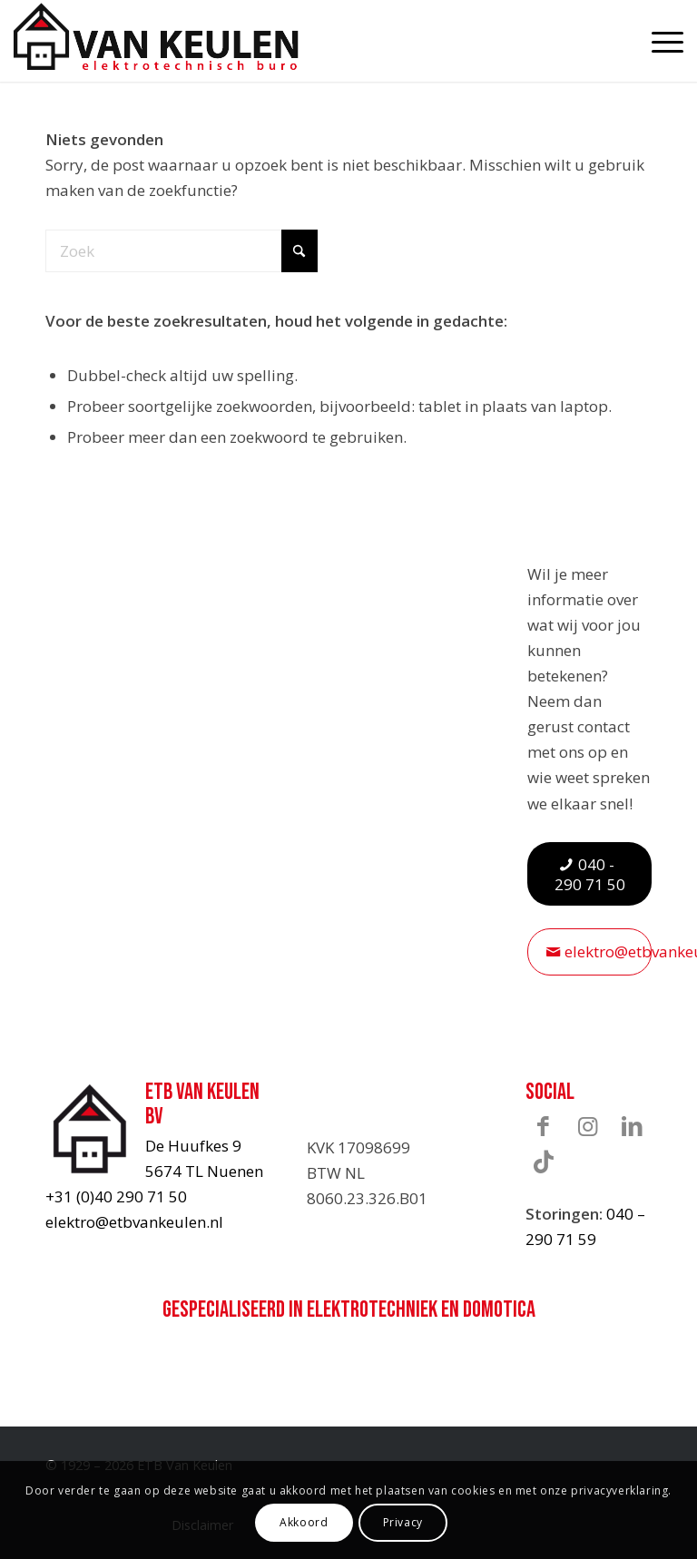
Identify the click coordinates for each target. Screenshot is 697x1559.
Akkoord (304, 1522)
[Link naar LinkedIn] (632, 1125)
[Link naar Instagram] (588, 1125)
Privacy (403, 1522)
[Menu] (658, 41)
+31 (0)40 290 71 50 (116, 1196)
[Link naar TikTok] (543, 1161)
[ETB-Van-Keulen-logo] (156, 36)
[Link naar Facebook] (543, 1125)
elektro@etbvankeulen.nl (134, 1221)
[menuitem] (658, 41)
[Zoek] (181, 251)
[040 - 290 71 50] (589, 874)
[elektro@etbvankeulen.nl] (589, 951)
